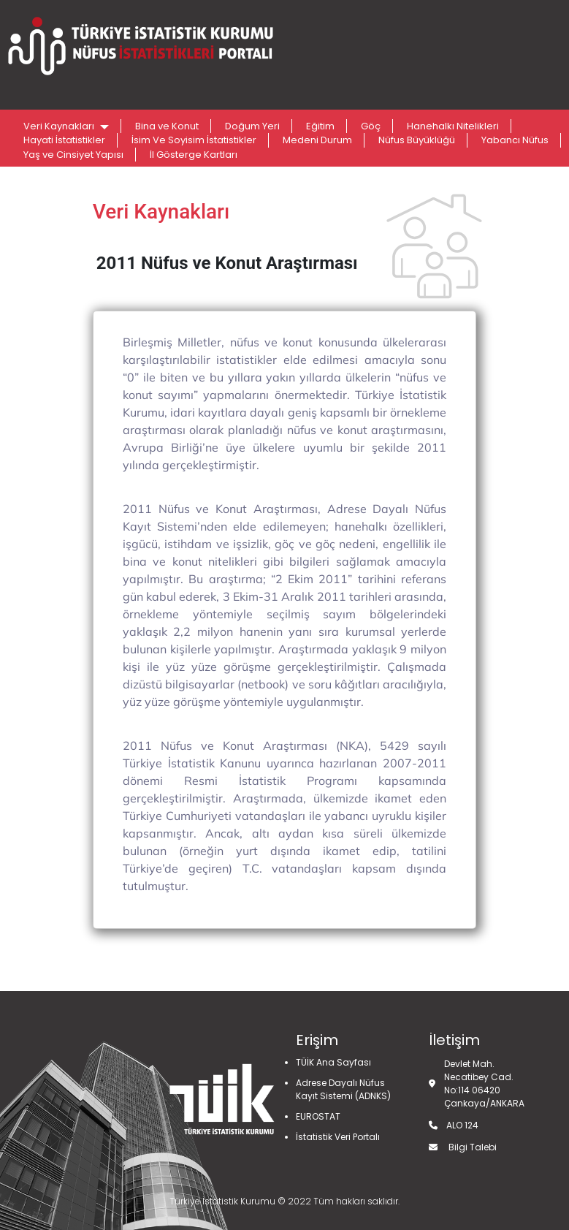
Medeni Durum (317, 140)
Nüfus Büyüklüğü (416, 140)
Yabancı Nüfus (515, 140)
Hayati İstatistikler (64, 140)
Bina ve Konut (167, 126)
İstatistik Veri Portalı (338, 1137)
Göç (371, 126)
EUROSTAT (318, 1116)
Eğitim (320, 126)
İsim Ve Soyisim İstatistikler (193, 140)
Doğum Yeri (252, 126)
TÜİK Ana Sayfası (333, 1062)
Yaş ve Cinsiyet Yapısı (73, 155)
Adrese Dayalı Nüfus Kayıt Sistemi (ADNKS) (343, 1089)
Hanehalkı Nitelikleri (453, 126)
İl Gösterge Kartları (193, 155)
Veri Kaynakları (59, 126)
